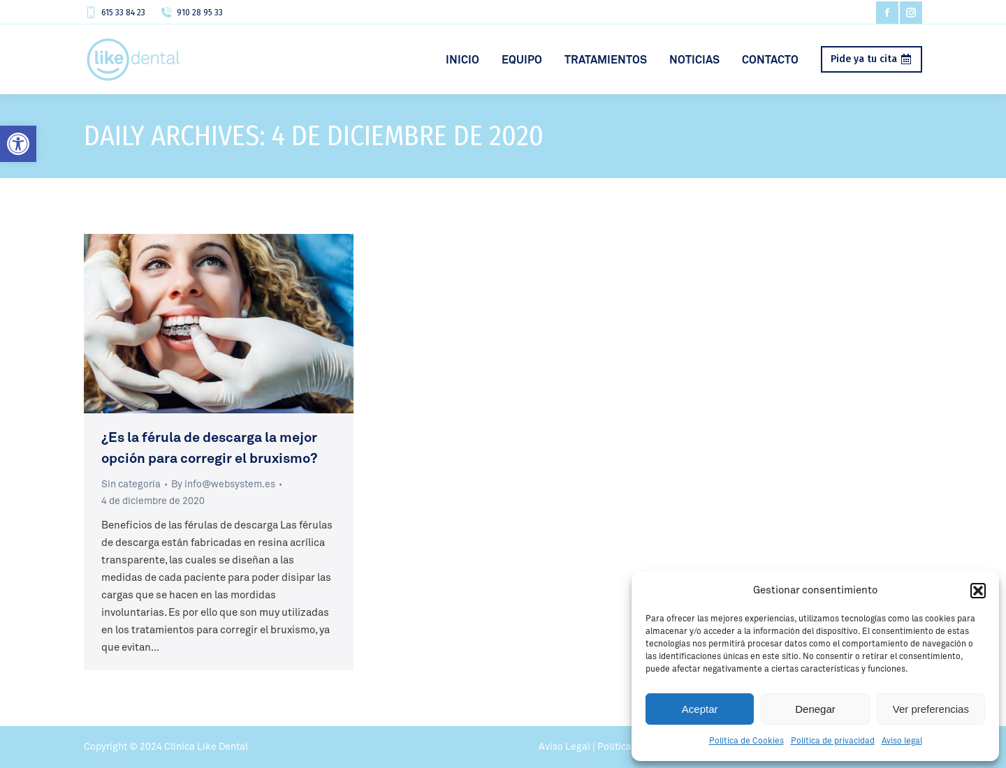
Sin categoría (131, 484)
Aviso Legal (564, 747)
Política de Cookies (746, 741)
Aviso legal (902, 741)
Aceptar (700, 709)
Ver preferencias (931, 709)
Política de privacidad (833, 741)
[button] (18, 144)
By (223, 484)
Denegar (815, 709)
